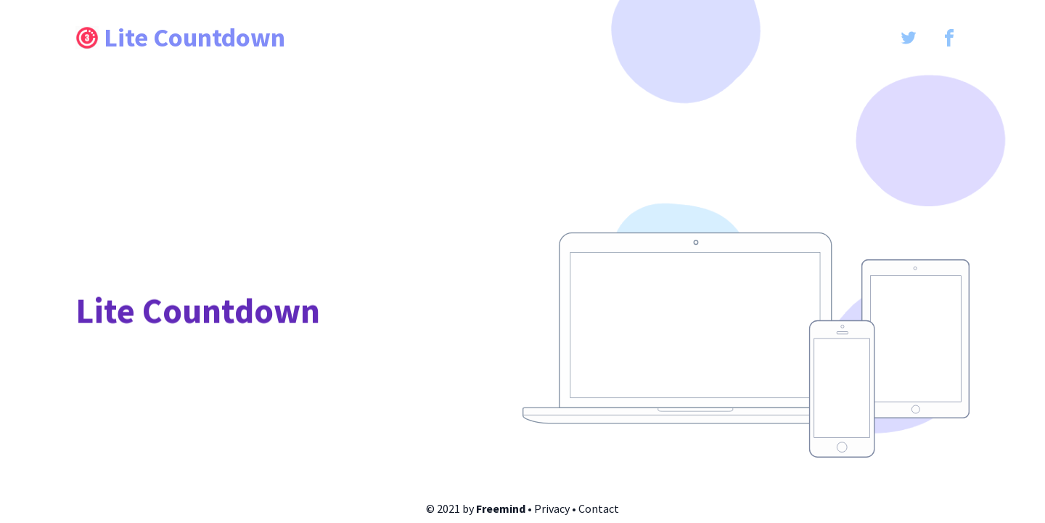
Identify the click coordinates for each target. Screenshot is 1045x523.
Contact (598, 508)
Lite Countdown (180, 37)
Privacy (552, 508)
